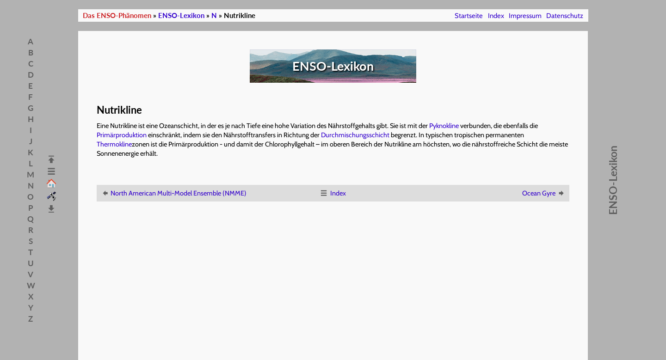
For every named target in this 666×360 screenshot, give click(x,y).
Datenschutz (564, 16)
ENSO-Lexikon (181, 15)
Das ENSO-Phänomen (117, 15)
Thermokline (114, 144)
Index (496, 16)
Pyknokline (444, 126)
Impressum (525, 16)
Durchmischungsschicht (355, 135)
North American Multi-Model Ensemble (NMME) (174, 193)
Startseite (469, 16)
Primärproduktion (122, 135)
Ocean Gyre (543, 193)
